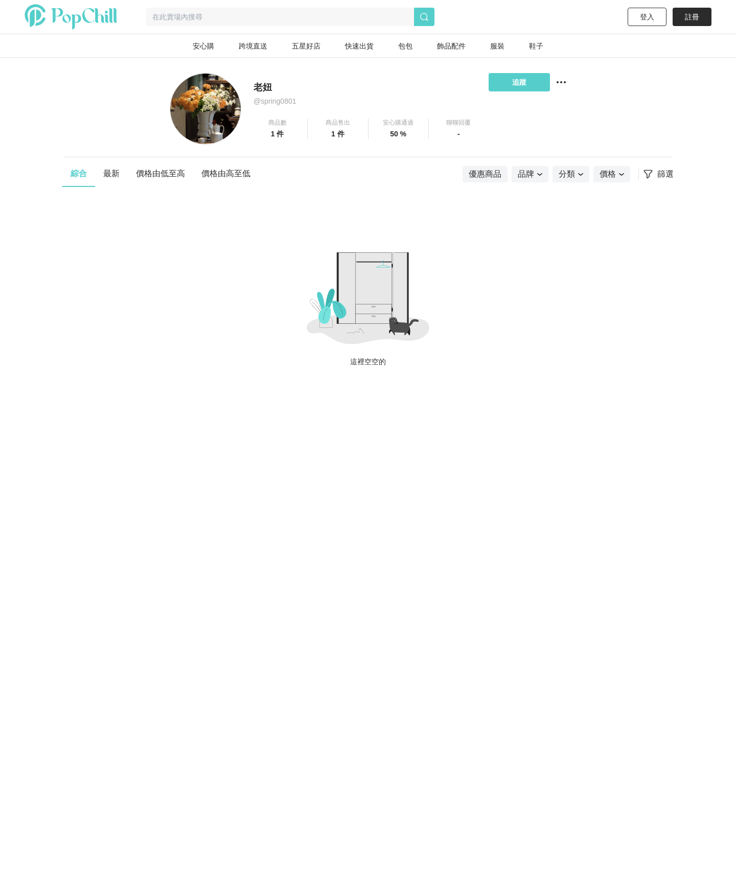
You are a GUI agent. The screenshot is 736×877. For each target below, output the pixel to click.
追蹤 (519, 82)
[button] (277, 128)
